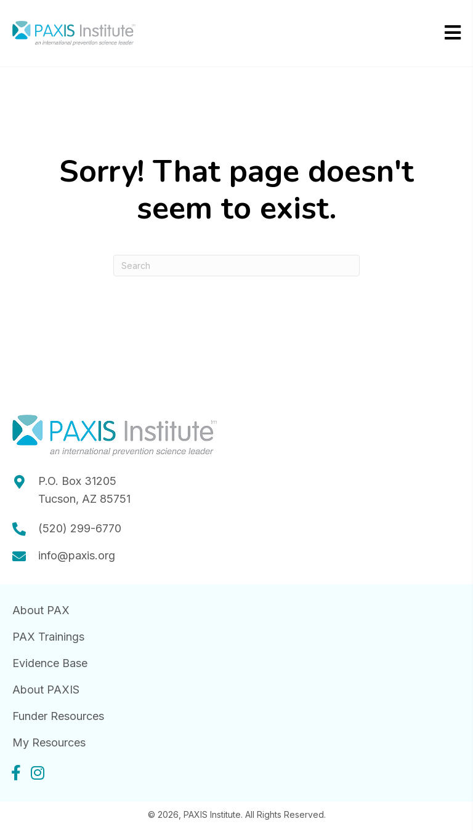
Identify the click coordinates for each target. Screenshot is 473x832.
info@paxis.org (76, 555)
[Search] (236, 265)
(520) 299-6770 (79, 528)
